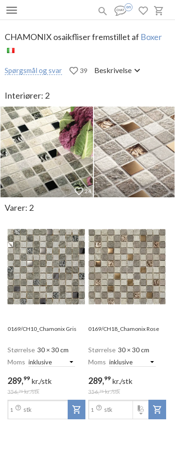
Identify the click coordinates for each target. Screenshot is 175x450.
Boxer (151, 37)
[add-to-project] (76, 409)
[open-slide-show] (46, 267)
